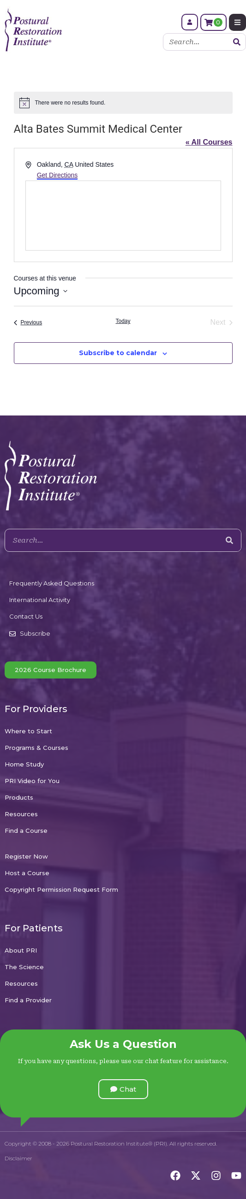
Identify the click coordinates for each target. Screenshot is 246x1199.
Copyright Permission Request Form (61, 889)
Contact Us (25, 616)
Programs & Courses (36, 747)
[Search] (237, 42)
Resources (21, 814)
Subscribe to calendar (118, 353)
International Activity (39, 599)
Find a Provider (28, 1000)
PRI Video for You (32, 780)
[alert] (123, 103)
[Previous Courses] (28, 322)
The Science (24, 967)
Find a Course (26, 830)
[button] (123, 1089)
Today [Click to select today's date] (122, 321)
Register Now (26, 856)
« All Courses (209, 142)
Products (19, 797)
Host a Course (27, 873)
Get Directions (57, 175)
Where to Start (28, 731)
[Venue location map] (123, 215)
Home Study (24, 764)
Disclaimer (18, 1158)
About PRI (21, 950)
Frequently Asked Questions (51, 583)
